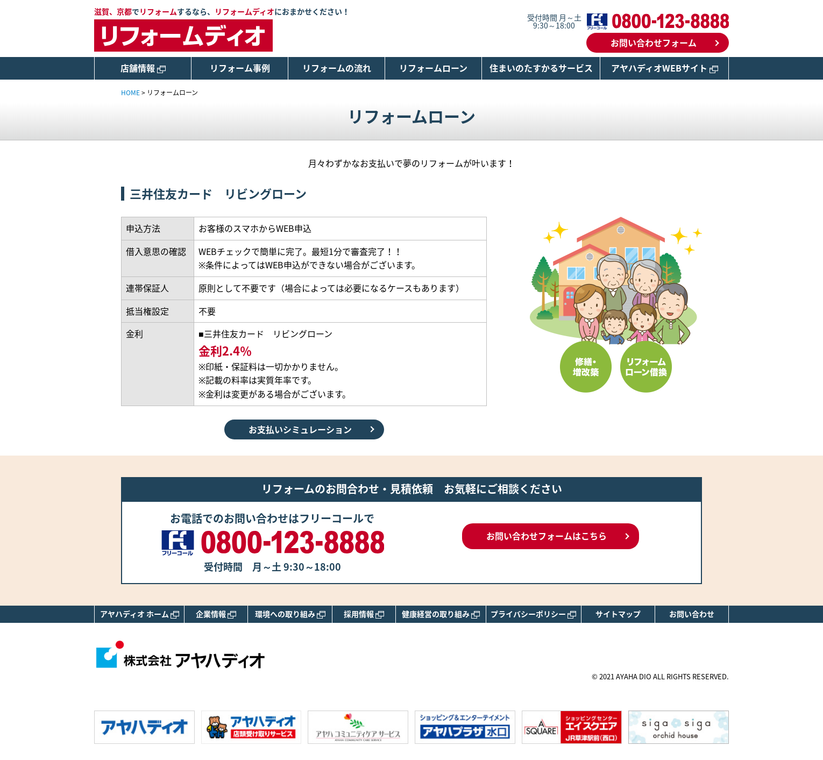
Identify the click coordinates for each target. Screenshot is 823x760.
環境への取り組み (290, 613)
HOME (130, 92)
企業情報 (216, 613)
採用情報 (364, 613)
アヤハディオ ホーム (139, 613)
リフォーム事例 (240, 67)
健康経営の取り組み (441, 613)
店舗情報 (143, 67)
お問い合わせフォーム (654, 42)
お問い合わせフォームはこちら (546, 535)
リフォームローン (433, 67)
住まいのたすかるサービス (541, 67)
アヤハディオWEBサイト (664, 67)
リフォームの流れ (336, 67)
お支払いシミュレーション (300, 429)
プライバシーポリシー (533, 613)
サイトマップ (618, 613)
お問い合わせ (691, 613)
